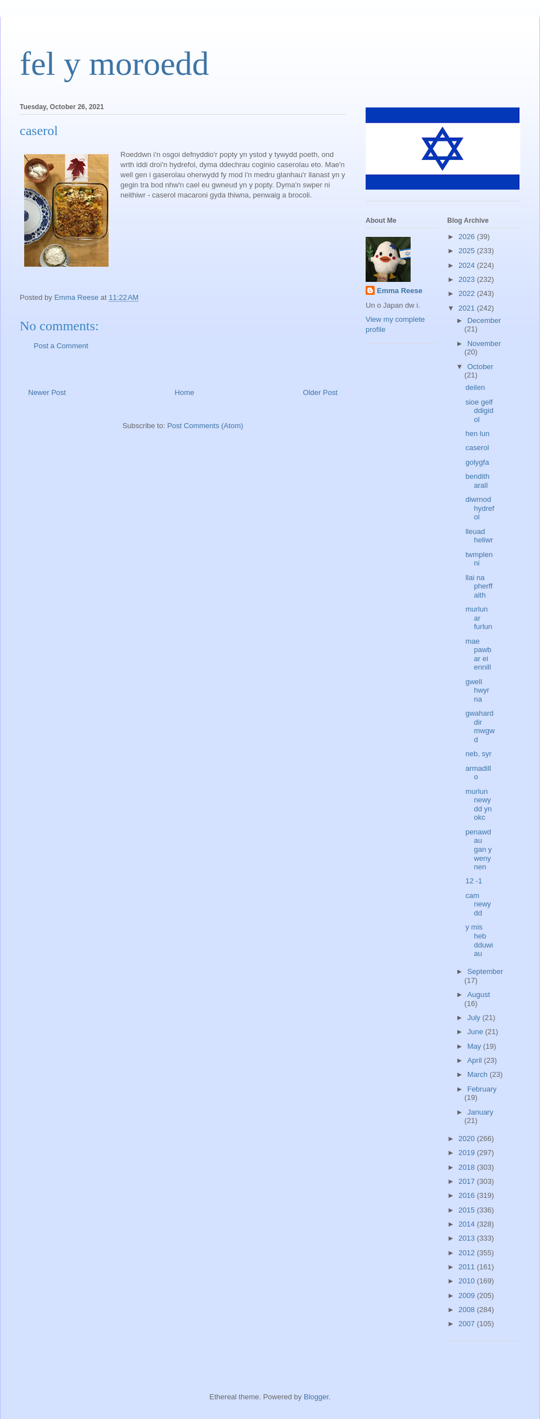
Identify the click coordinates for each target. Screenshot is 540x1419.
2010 (467, 1281)
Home (185, 392)
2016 (467, 1195)
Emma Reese (399, 290)
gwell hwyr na (477, 690)
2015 (467, 1210)
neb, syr (478, 753)
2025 (467, 250)
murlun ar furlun (478, 618)
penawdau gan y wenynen (478, 849)
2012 (467, 1253)
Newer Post (47, 392)
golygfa (477, 462)
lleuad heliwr (479, 536)
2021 (467, 308)
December (484, 320)
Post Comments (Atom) (205, 425)
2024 (467, 265)
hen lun (477, 433)
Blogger (316, 1397)
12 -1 (473, 881)
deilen (475, 387)
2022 (467, 293)
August (478, 994)
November (484, 343)
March (478, 1074)
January (480, 1112)
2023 (467, 279)
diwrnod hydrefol (479, 508)
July (475, 1017)
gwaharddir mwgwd (479, 726)
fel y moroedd (114, 63)
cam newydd (477, 904)
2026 (467, 236)
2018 (467, 1167)
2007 (467, 1323)
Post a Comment (61, 346)
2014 (467, 1224)
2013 (467, 1238)
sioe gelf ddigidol (479, 411)
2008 (467, 1309)
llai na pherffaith (478, 586)
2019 (467, 1152)
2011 (467, 1267)
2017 (467, 1181)
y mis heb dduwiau (479, 940)
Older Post (320, 392)
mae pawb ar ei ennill (478, 654)
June (476, 1031)
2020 (467, 1138)
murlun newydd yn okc (478, 804)
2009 (467, 1295)
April (475, 1060)
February (482, 1089)
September (485, 971)
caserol (477, 447)
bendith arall (477, 481)
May (475, 1046)
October (480, 366)
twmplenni (478, 559)
